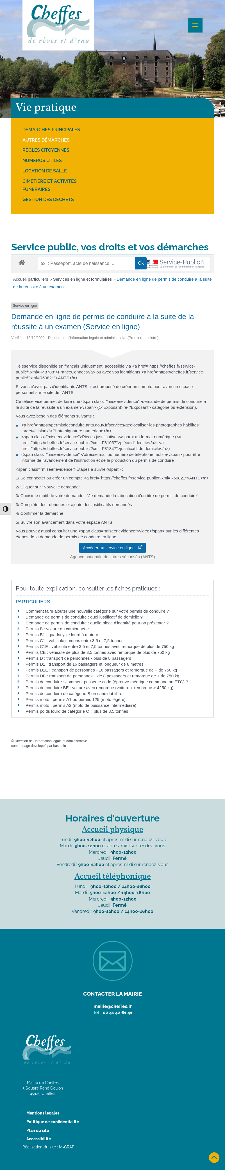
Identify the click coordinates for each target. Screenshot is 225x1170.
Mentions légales (42, 1113)
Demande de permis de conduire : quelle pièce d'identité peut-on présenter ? (97, 622)
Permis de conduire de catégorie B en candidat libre (74, 693)
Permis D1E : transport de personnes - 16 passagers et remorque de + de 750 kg (101, 670)
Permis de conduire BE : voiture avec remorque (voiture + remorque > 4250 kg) (99, 687)
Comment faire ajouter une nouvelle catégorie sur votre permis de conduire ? (97, 611)
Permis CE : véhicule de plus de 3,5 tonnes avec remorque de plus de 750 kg (98, 652)
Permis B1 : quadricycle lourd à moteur (62, 634)
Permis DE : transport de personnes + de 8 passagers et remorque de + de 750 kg (102, 675)
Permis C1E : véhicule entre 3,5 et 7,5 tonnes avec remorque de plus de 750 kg (100, 646)
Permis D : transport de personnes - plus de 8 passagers (78, 658)
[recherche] (86, 263)
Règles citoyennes (45, 150)
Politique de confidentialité (52, 1122)
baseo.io (59, 746)
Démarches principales (51, 129)
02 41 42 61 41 (117, 1012)
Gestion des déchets (48, 199)
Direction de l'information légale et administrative (51, 741)
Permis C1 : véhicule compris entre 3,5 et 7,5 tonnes (75, 640)
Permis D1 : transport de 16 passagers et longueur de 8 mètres (84, 664)
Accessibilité (38, 1139)
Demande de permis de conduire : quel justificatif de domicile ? (84, 617)
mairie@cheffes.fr (113, 1006)
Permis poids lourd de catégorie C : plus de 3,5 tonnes (77, 711)
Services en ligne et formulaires (83, 279)
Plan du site (37, 1130)
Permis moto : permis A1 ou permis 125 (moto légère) (76, 699)
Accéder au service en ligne (112, 547)
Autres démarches (46, 140)
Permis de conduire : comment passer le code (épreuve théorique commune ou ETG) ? (107, 681)
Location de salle (44, 171)
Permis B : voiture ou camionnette (57, 628)
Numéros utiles (42, 160)
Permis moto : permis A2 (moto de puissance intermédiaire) (81, 705)
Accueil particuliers (31, 279)
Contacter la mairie (112, 994)
